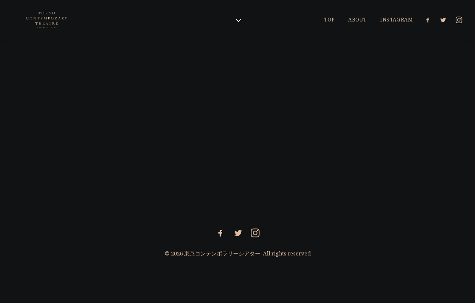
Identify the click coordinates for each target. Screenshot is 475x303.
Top (329, 19)
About (357, 19)
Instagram (396, 19)
